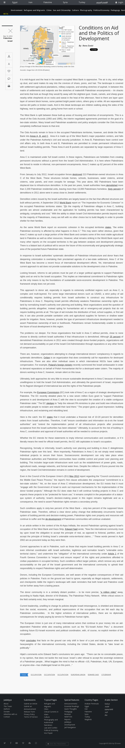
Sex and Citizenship (62, 10)
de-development (53, 519)
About (6, 703)
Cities (49, 10)
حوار (106, 715)
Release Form (29, 712)
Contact (7, 717)
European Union (78, 675)
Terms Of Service (31, 717)
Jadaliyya (6, 9)
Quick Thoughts (70, 709)
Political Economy (101, 10)
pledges (50, 403)
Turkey (82, 2)
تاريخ (106, 712)
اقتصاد (107, 707)
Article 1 (112, 554)
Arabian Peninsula (92, 703)
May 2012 (74, 476)
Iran (30, 2)
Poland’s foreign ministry (60, 365)
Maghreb (88, 719)
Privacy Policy (29, 714)
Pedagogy (115, 10)
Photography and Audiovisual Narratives (51, 722)
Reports (67, 719)
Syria (65, 2)
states (108, 227)
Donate (7, 711)
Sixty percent (114, 189)
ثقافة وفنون (109, 709)
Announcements (70, 703)
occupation (36, 675)
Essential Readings (71, 706)
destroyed (77, 174)
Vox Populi (48, 733)
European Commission (48, 392)
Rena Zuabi (88, 45)
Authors (7, 709)
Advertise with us (10, 714)
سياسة (107, 704)
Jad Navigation (70, 727)
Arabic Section (111, 700)
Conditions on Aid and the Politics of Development (99, 33)
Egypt (14, 2)
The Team (8, 706)
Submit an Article (30, 703)
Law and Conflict (50, 728)
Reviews (67, 714)
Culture (75, 10)
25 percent (115, 337)
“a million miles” (108, 592)
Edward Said (71, 529)
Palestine (47, 2)
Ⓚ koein (118, 743)
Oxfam (47, 357)
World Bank (65, 202)
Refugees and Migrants (34, 10)
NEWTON (68, 717)
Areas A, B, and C (39, 136)
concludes (31, 640)
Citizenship (106, 675)
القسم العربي (102, 2)
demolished (111, 185)
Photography (86, 10)
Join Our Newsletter (56, 744)
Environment (17, 10)
